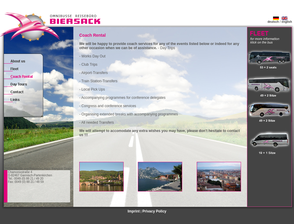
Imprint (133, 211)
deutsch (273, 20)
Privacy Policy (154, 211)
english (287, 20)
